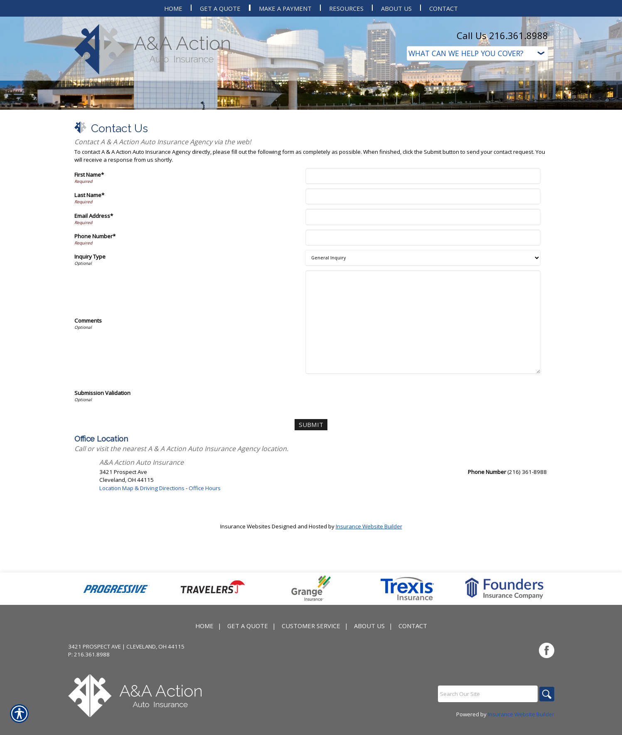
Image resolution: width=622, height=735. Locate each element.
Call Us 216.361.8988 (502, 35)
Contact (412, 651)
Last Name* (89, 251)
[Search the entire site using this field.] (486, 719)
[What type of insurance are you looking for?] (477, 53)
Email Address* (93, 272)
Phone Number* (95, 292)
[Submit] (311, 481)
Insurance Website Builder (369, 581)
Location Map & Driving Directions (141, 543)
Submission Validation (102, 449)
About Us (369, 651)
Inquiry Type (90, 313)
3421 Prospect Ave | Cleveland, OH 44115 (126, 672)
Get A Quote (247, 651)
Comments (88, 377)
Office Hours (205, 543)
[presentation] (370, 451)
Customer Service (311, 651)
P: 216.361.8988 (89, 680)
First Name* (89, 231)
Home (204, 651)
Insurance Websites (245, 581)
